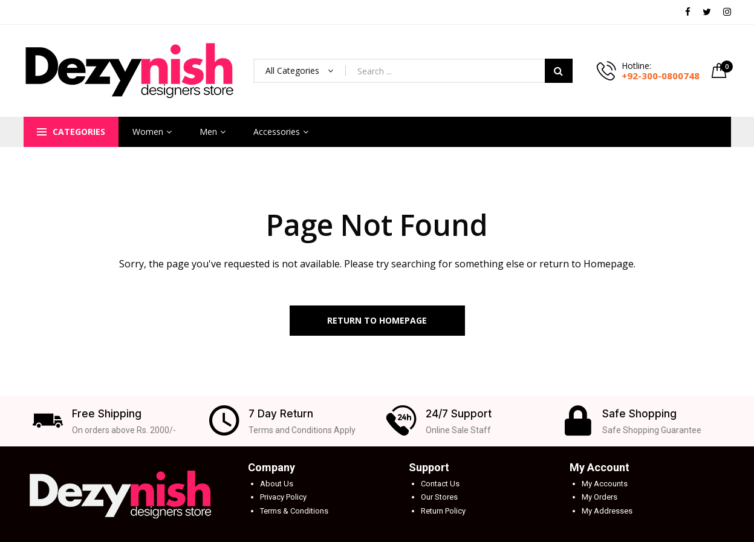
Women (147, 131)
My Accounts (605, 483)
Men (208, 131)
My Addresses (607, 510)
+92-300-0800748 (661, 76)
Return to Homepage (377, 320)
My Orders (599, 496)
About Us (276, 483)
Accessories (276, 131)
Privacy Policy (283, 496)
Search (559, 71)
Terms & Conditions (294, 510)
